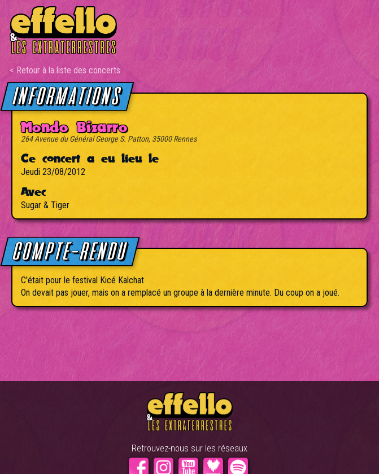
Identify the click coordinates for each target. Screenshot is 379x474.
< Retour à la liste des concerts (65, 70)
